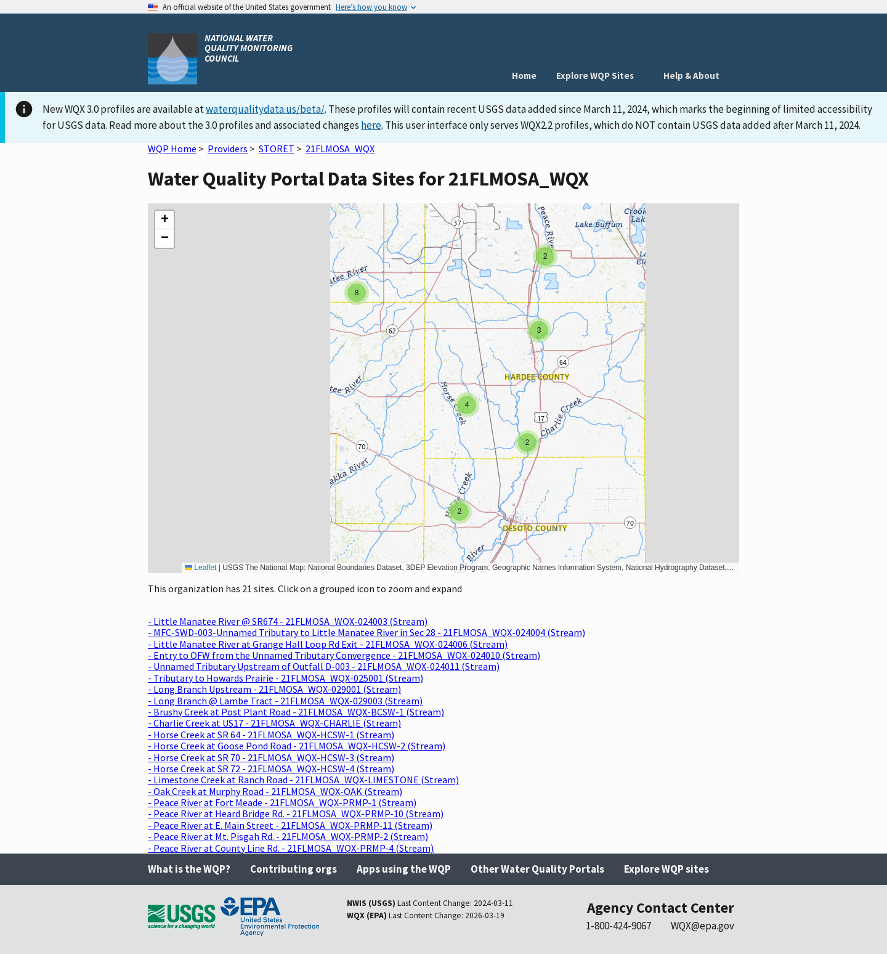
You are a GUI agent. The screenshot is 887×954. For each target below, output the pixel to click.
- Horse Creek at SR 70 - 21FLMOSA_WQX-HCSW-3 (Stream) (271, 757)
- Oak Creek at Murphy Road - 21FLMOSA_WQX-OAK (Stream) (275, 791)
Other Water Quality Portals (537, 869)
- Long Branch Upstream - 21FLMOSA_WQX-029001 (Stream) (274, 689)
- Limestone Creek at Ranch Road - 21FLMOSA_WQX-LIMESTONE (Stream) (303, 779)
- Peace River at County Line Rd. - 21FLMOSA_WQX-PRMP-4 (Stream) (291, 848)
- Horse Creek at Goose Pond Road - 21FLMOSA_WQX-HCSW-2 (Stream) (296, 746)
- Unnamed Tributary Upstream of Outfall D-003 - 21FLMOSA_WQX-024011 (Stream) (324, 666)
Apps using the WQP (404, 869)
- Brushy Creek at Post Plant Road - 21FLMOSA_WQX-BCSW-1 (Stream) (296, 712)
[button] (545, 256)
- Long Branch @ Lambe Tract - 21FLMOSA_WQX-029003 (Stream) (285, 701)
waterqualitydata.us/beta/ (265, 109)
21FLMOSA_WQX (340, 148)
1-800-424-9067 (618, 925)
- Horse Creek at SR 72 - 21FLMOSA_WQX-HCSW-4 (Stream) (271, 768)
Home (524, 75)
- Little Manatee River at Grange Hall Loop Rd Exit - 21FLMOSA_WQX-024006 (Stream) (328, 644)
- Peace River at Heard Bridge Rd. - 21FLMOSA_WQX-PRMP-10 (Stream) (296, 813)
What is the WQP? (189, 869)
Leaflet (200, 567)
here (371, 125)
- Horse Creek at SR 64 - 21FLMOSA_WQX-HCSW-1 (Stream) (271, 734)
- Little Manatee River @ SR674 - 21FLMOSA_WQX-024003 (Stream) (287, 621)
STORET (276, 148)
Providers (228, 148)
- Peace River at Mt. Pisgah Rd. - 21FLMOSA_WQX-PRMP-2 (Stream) (288, 836)
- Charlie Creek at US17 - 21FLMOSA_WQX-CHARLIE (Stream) (274, 723)
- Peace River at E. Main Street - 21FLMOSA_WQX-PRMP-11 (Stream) (290, 825)
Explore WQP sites (666, 869)
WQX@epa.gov (702, 925)
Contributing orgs (293, 869)
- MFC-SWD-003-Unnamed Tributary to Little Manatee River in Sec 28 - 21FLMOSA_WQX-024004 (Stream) (366, 632)
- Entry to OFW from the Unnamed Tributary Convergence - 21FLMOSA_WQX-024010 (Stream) (344, 655)
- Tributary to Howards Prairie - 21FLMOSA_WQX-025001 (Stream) (285, 678)
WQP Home (172, 148)
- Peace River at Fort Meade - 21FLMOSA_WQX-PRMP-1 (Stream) (282, 802)
